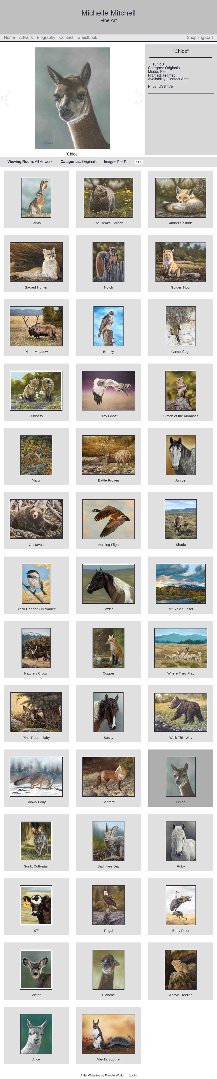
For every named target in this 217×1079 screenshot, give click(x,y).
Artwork (26, 37)
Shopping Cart (200, 37)
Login (132, 1075)
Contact (66, 37)
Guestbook (87, 37)
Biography (46, 37)
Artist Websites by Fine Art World (102, 1075)
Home (9, 37)
